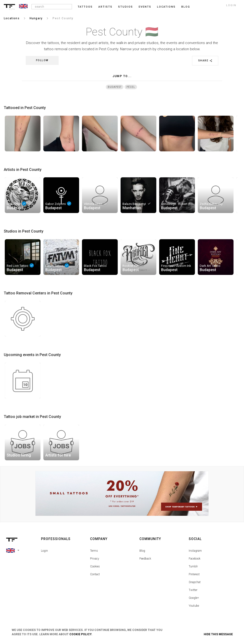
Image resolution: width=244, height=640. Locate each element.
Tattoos (85, 6)
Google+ (194, 598)
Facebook (194, 558)
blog (185, 6)
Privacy (94, 558)
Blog (142, 550)
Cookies (95, 566)
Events (145, 6)
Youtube (194, 605)
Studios (125, 6)
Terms (94, 550)
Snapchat (195, 582)
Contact (95, 574)
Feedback (145, 558)
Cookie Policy (80, 634)
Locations (166, 6)
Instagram (195, 550)
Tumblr (193, 566)
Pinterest (194, 574)
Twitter (193, 590)
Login (44, 550)
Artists (105, 6)
